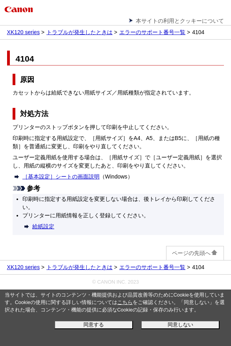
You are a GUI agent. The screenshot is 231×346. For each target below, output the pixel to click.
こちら (125, 302)
